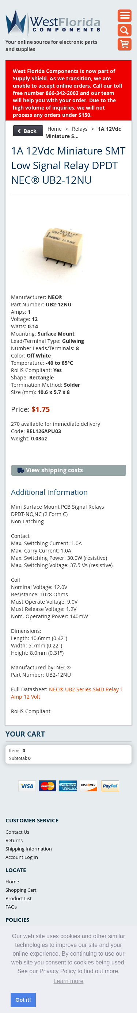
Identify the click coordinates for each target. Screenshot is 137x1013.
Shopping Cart (21, 890)
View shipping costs (50, 470)
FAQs (11, 906)
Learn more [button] (69, 981)
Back (27, 131)
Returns (14, 840)
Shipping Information (28, 848)
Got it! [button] (23, 1000)
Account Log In (21, 857)
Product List (18, 898)
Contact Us (17, 832)
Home (54, 128)
